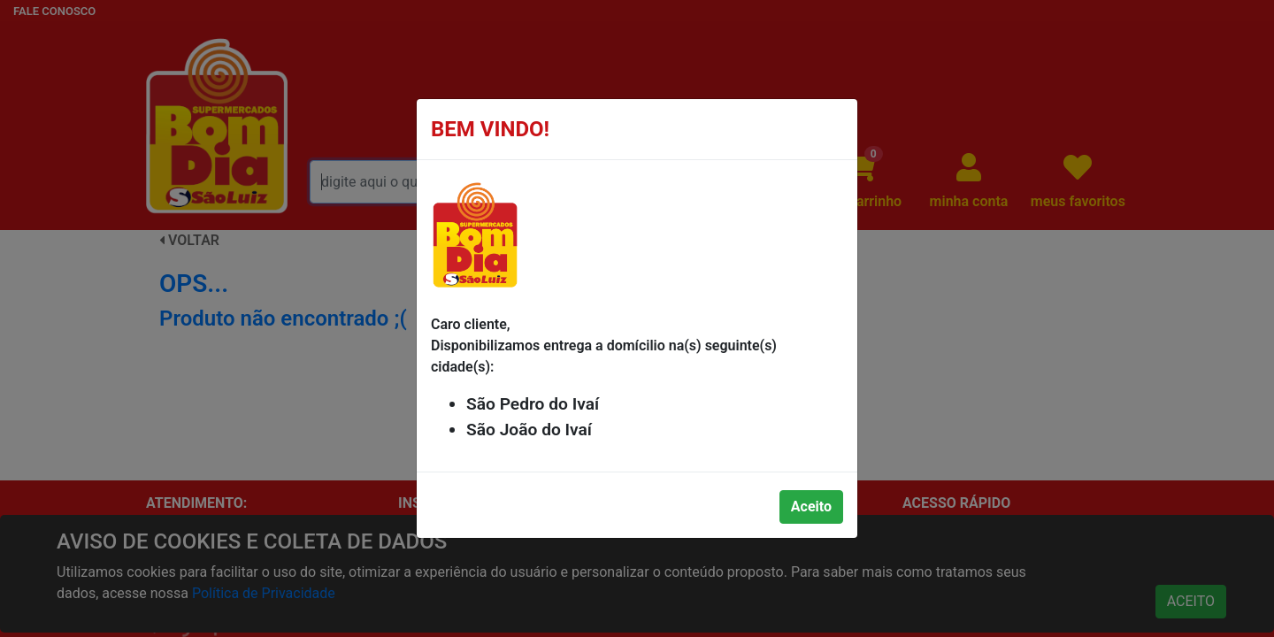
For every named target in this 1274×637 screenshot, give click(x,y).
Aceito (811, 506)
